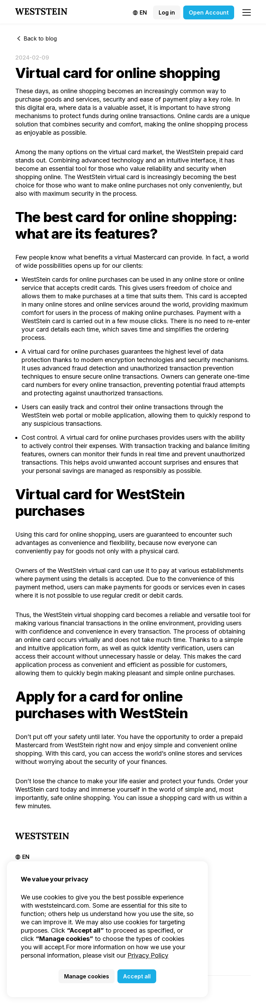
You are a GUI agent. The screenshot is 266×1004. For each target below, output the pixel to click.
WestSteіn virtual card (89, 570)
